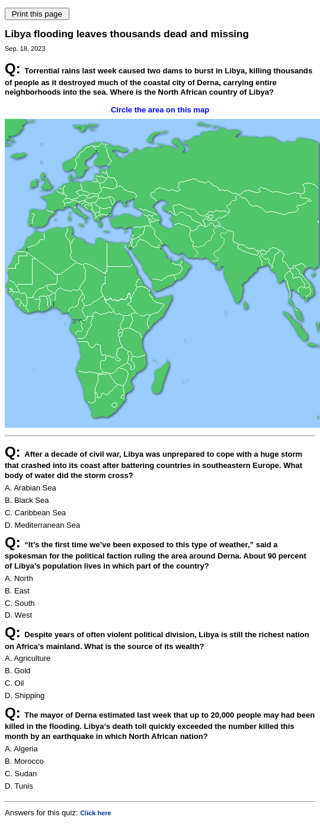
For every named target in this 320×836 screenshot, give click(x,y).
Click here (95, 812)
